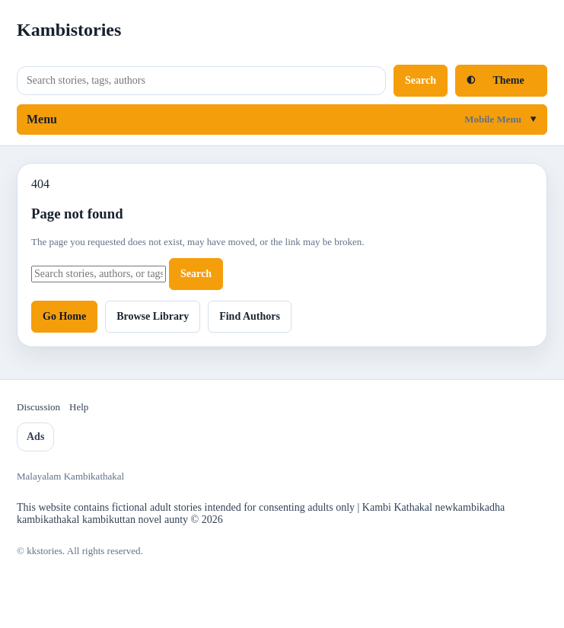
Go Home (64, 316)
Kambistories (69, 30)
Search (420, 80)
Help (78, 407)
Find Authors (249, 316)
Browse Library (152, 316)
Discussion (38, 407)
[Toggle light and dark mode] (501, 81)
